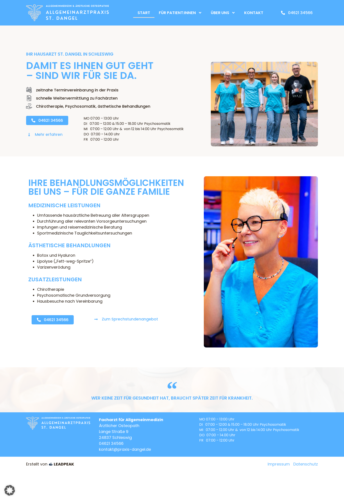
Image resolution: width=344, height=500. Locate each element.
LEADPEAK (61, 464)
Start (144, 12)
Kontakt (253, 12)
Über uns (223, 13)
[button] (9, 490)
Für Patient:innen (180, 13)
